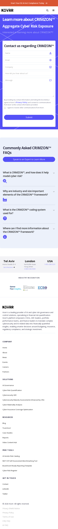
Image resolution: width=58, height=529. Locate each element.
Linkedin (6, 489)
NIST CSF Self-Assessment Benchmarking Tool (20, 461)
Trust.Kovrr (7, 428)
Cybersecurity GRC (10, 395)
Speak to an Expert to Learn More (29, 159)
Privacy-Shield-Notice (11, 508)
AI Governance (8, 385)
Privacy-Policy (8, 512)
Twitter (5, 494)
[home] (7, 10)
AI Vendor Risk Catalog (11, 456)
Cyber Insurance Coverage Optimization (18, 409)
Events (5, 362)
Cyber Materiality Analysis (12, 405)
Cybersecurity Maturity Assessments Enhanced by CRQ (23, 400)
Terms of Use (8, 517)
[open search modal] (47, 10)
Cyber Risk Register (10, 470)
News (5, 357)
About (5, 352)
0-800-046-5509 (30, 269)
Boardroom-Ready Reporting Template (17, 466)
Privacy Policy (21, 102)
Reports (6, 437)
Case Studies (8, 433)
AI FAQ (5, 525)
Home (5, 347)
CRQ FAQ (6, 521)
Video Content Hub (10, 442)
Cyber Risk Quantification (12, 390)
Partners (6, 372)
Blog (4, 423)
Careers (6, 367)
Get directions (8, 267)
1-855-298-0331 (49, 264)
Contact (5, 484)
